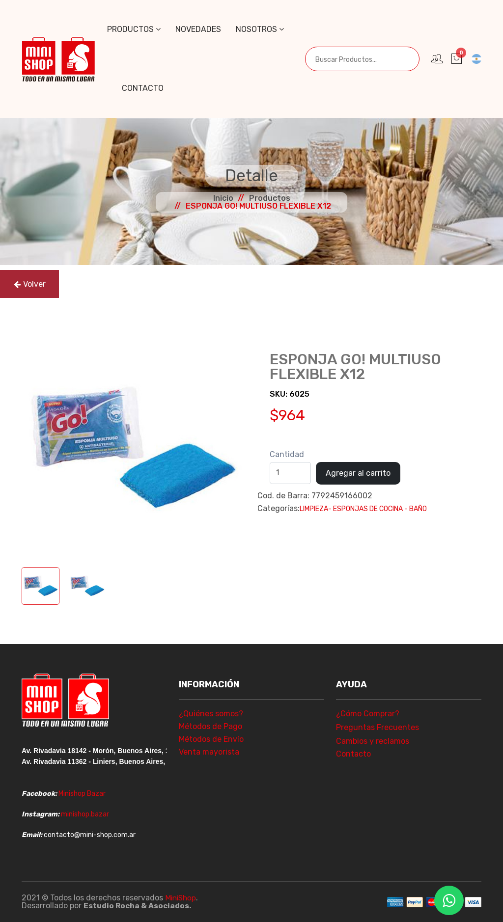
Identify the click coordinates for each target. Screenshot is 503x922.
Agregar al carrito (358, 473)
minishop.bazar (85, 814)
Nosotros (260, 29)
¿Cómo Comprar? (367, 713)
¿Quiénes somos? (211, 713)
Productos (134, 29)
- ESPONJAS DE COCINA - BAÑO (377, 509)
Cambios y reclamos (372, 741)
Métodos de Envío (211, 739)
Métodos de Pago (210, 726)
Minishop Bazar (82, 793)
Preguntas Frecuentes (377, 727)
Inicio (223, 198)
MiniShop (181, 897)
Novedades (198, 29)
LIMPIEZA (314, 509)
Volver (30, 284)
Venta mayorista (209, 752)
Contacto (143, 88)
